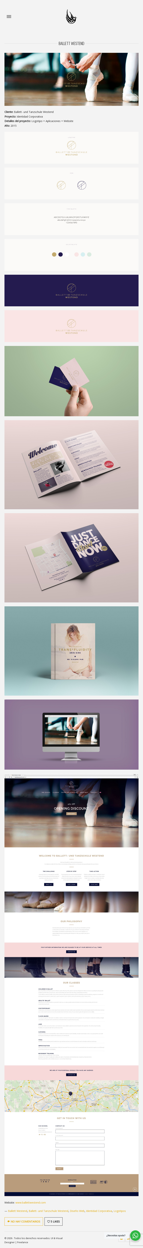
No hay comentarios (23, 1221)
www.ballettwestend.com (30, 1202)
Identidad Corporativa (99, 1211)
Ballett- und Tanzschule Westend (48, 1211)
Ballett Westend (17, 1211)
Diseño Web (77, 1211)
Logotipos (120, 1211)
